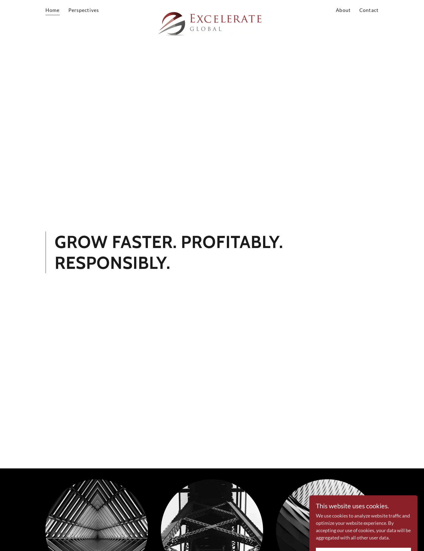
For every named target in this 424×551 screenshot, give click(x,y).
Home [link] (52, 10)
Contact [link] (369, 10)
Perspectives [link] (83, 10)
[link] (212, 9)
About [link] (343, 10)
